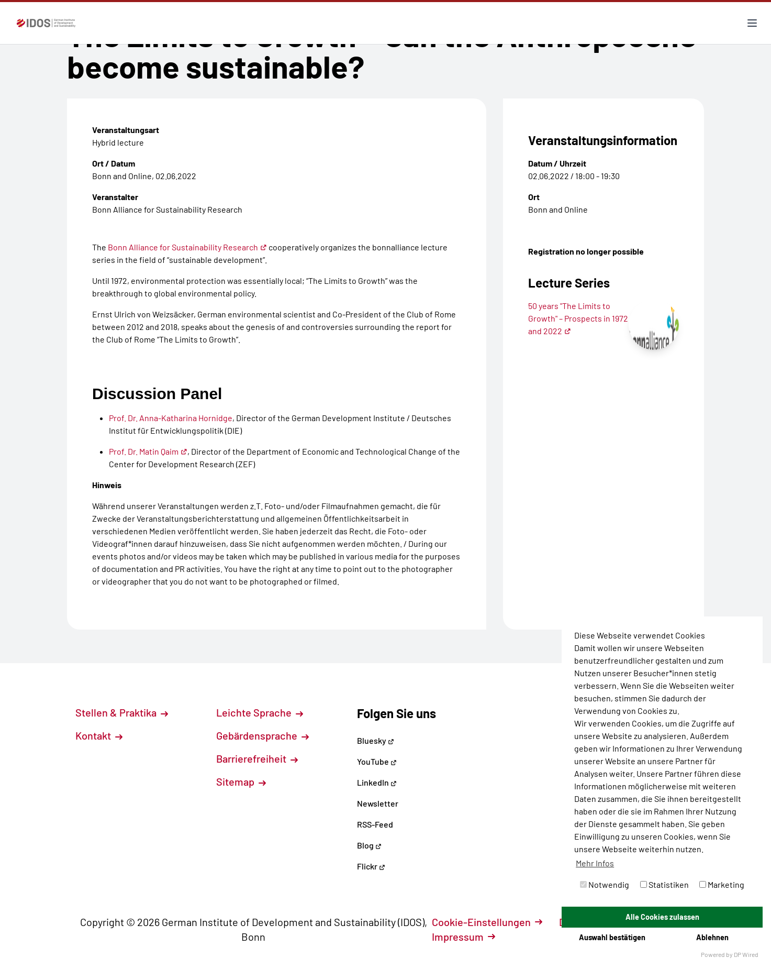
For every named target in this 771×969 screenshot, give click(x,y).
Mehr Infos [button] (595, 863)
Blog (369, 845)
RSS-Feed (375, 824)
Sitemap (241, 781)
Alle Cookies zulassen (662, 916)
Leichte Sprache (259, 712)
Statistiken (664, 884)
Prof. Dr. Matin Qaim (148, 451)
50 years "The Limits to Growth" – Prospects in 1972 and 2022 (578, 318)
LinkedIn (377, 782)
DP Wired (746, 954)
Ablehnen (712, 937)
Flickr (371, 866)
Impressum (463, 936)
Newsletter (377, 803)
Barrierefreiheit (257, 758)
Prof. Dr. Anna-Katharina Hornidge (170, 418)
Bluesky (375, 740)
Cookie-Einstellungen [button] (487, 922)
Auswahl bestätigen (612, 937)
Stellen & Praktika (121, 712)
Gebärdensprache (262, 735)
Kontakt (98, 735)
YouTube (377, 761)
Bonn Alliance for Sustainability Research (187, 247)
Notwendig (604, 884)
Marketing (721, 884)
